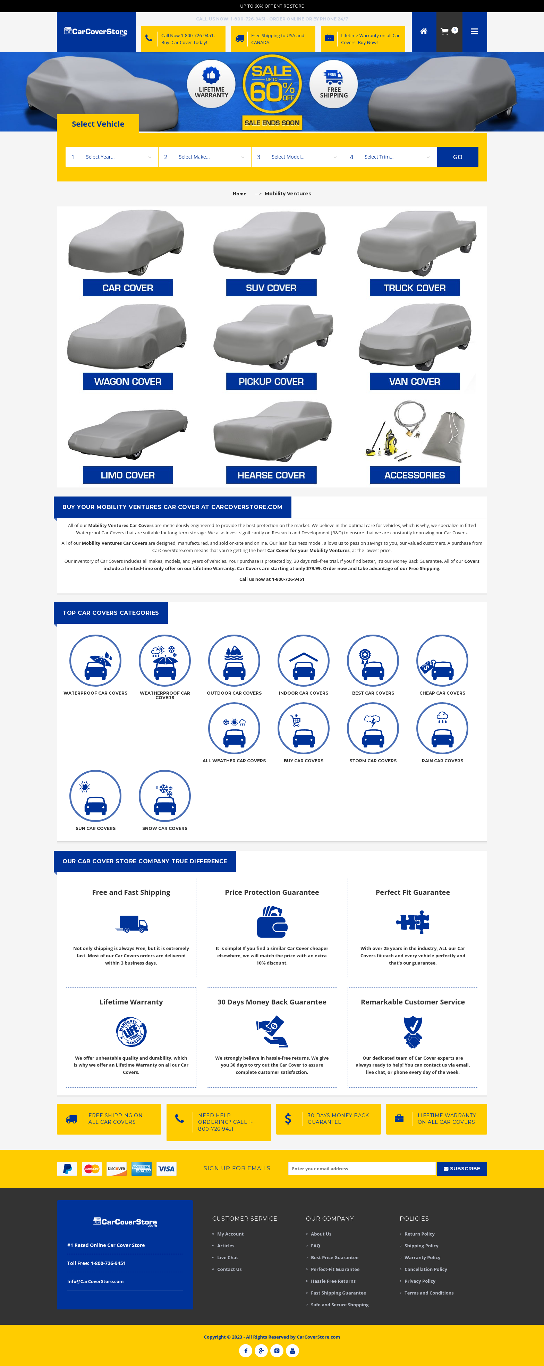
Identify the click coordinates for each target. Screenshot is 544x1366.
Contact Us (229, 1269)
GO (458, 157)
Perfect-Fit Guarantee (335, 1269)
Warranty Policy (422, 1257)
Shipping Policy (422, 1245)
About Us (321, 1234)
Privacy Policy (420, 1281)
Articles (225, 1245)
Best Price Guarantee (334, 1257)
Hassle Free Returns (333, 1281)
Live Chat (227, 1257)
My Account (230, 1234)
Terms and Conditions (429, 1293)
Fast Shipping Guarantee (338, 1293)
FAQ (315, 1245)
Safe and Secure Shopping (339, 1304)
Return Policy (420, 1234)
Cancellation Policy (426, 1269)
